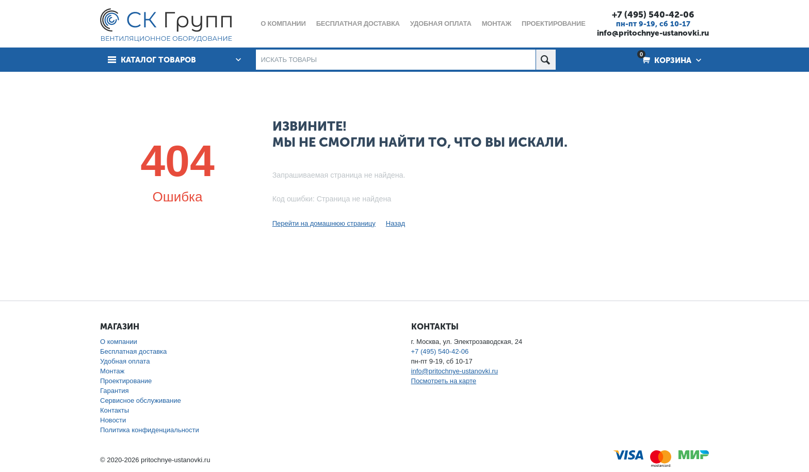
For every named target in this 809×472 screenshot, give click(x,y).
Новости (113, 420)
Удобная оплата (125, 361)
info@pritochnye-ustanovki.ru (653, 33)
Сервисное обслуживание (140, 400)
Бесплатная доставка (133, 351)
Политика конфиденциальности (149, 430)
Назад (395, 223)
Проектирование (126, 381)
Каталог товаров (158, 60)
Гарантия (114, 391)
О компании (118, 341)
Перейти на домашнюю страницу (324, 223)
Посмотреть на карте (443, 381)
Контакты (114, 410)
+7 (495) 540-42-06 (653, 14)
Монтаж (112, 371)
